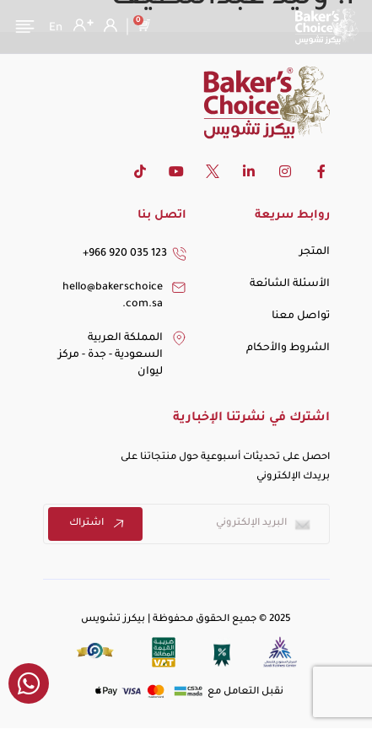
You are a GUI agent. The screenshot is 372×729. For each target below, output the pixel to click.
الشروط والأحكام (288, 348)
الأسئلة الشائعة (290, 284)
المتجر (314, 252)
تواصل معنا (301, 316)
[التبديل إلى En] (55, 28)
